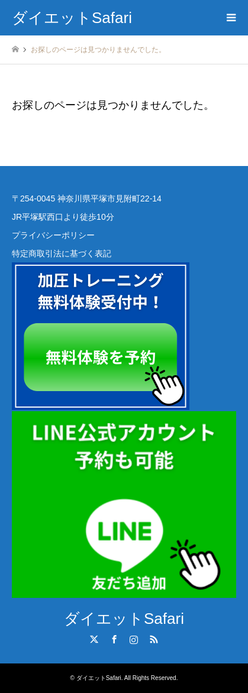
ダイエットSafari (124, 618)
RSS (154, 639)
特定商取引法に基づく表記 (61, 253)
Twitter (94, 639)
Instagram (134, 639)
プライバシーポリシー (53, 235)
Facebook (114, 639)
